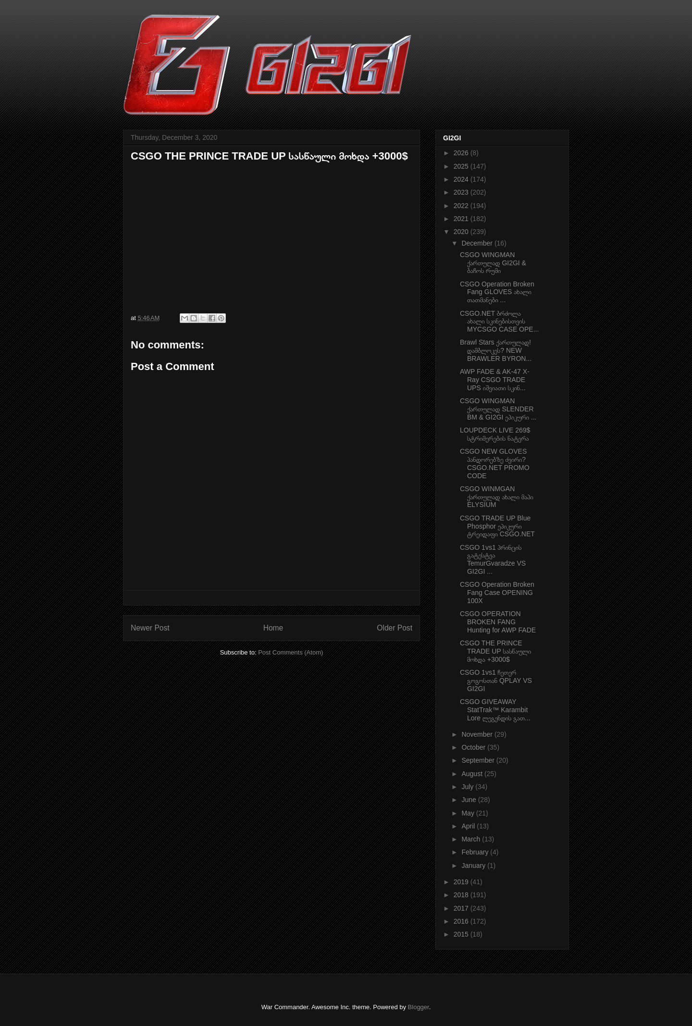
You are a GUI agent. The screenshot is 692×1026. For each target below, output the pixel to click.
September (478, 760)
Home (273, 628)
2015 (462, 934)
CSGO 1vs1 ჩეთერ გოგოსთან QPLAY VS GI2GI (496, 680)
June (469, 799)
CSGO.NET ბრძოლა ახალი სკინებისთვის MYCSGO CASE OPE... (499, 321)
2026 (462, 153)
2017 (462, 908)
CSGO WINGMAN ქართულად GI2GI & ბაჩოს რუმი (493, 263)
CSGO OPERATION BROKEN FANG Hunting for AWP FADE (498, 622)
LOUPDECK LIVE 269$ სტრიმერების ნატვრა (495, 434)
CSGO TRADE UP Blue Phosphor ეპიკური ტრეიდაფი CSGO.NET (497, 526)
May (468, 813)
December (477, 243)
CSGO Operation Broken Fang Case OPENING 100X (497, 593)
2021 (462, 219)
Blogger (418, 1007)
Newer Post (150, 628)
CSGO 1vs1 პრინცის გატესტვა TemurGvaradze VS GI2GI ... (493, 559)
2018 (462, 895)
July (468, 787)
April (469, 826)
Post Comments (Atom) (290, 652)
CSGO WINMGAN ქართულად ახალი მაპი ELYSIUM (496, 497)
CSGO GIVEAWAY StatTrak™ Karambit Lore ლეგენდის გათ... (495, 710)
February (475, 852)
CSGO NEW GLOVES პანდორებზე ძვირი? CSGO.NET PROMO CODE (495, 463)
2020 (462, 231)
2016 (462, 921)
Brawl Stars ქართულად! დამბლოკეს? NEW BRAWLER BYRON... (495, 350)
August (472, 774)
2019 (462, 882)
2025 (462, 166)
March (471, 839)
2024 (462, 179)
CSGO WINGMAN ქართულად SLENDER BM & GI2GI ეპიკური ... (498, 409)
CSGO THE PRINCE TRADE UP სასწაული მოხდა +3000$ (495, 651)
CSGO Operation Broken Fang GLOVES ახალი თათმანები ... (497, 292)
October (474, 747)
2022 (462, 206)
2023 (462, 192)
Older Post (394, 628)
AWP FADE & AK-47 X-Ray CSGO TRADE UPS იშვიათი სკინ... (495, 380)
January (474, 865)
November (477, 734)
